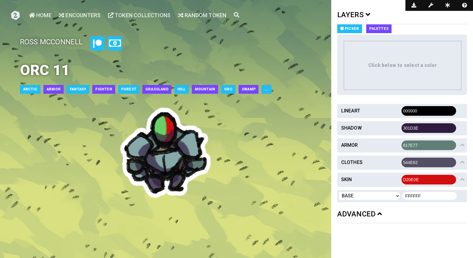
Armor (349, 145)
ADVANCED (359, 214)
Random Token (202, 15)
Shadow (351, 128)
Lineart (350, 111)
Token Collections (139, 15)
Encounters (79, 15)
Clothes (352, 162)
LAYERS (353, 15)
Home (40, 15)
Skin (346, 179)
